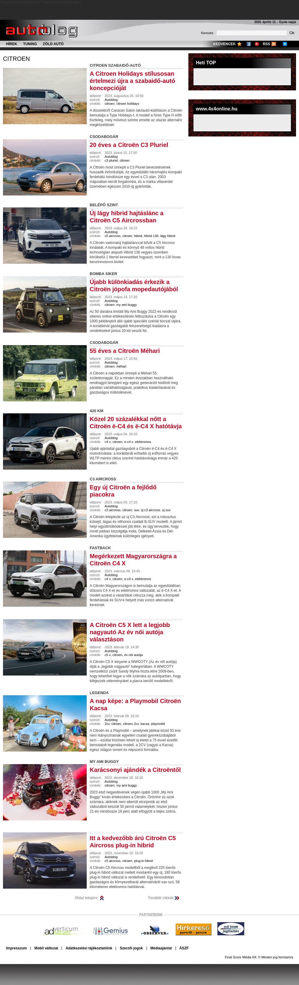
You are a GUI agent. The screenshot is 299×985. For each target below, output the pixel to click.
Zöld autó (53, 44)
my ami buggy (126, 304)
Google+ (257, 44)
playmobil (158, 724)
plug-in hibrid (143, 861)
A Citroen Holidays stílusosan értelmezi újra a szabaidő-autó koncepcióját (132, 80)
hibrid (138, 236)
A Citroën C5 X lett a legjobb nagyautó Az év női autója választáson (130, 632)
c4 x (108, 442)
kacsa (145, 724)
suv (136, 510)
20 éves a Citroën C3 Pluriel (129, 145)
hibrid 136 (151, 236)
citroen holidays (127, 103)
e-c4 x (128, 442)
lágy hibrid (167, 236)
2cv (107, 724)
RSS (266, 44)
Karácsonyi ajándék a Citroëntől (135, 770)
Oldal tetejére (86, 898)
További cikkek (160, 898)
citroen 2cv (131, 724)
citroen (16, 58)
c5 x (108, 655)
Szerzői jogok (131, 948)
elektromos (143, 442)
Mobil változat (46, 948)
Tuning (30, 44)
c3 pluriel (111, 160)
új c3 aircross (150, 510)
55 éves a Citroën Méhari (125, 350)
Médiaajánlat (161, 948)
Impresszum (16, 948)
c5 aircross (112, 236)
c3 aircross (112, 510)
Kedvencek (224, 44)
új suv (166, 510)
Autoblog (111, 99)
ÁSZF (184, 948)
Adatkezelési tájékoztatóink (88, 948)
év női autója (133, 655)
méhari (121, 366)
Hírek (11, 44)
